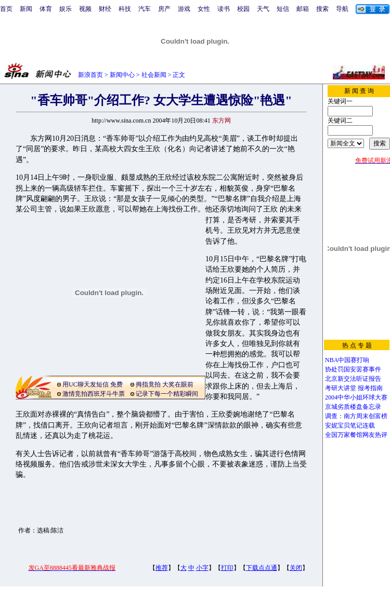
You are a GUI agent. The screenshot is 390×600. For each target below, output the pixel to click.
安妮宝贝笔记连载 (350, 425)
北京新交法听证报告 (353, 378)
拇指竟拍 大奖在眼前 (164, 384)
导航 (342, 8)
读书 (223, 8)
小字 (202, 567)
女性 (204, 8)
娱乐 (65, 8)
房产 (164, 8)
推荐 (161, 567)
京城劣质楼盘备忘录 (353, 406)
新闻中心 (122, 74)
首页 (6, 8)
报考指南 (370, 388)
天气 (263, 8)
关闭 (296, 567)
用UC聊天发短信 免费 (92, 384)
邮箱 (302, 8)
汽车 (144, 8)
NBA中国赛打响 (347, 360)
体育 (46, 8)
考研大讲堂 (340, 388)
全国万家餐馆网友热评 (356, 434)
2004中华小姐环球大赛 (356, 397)
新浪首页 (90, 74)
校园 (243, 8)
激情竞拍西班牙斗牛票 (93, 393)
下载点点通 (261, 567)
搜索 (322, 8)
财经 (105, 8)
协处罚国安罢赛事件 (353, 369)
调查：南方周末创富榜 (356, 416)
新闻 (26, 8)
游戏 (184, 8)
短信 (283, 8)
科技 (125, 8)
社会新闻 (153, 74)
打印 (227, 567)
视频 (85, 8)
